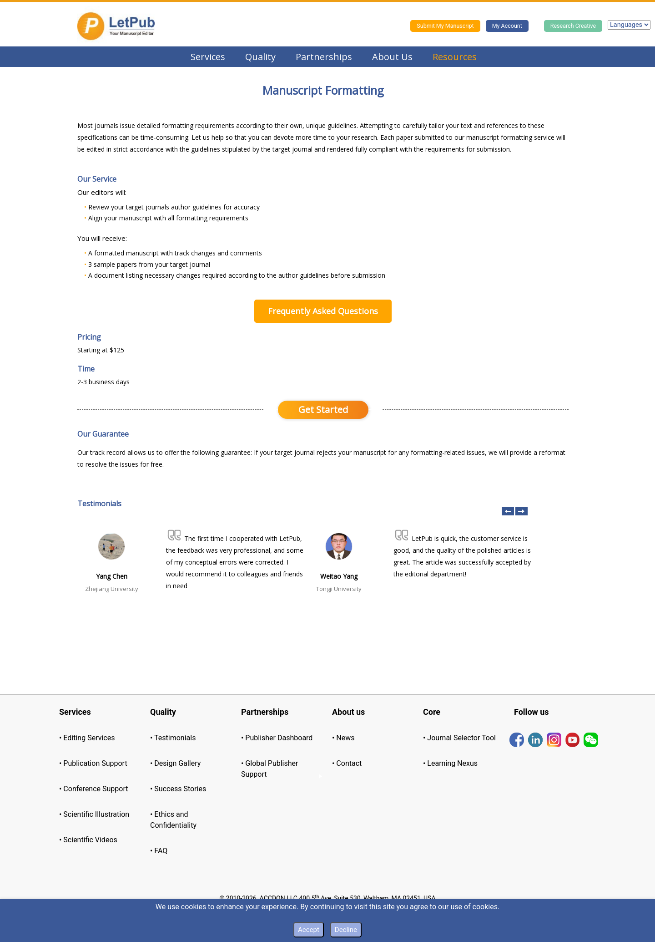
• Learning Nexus (450, 763)
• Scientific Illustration (94, 814)
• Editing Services (87, 737)
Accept (308, 930)
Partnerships (324, 57)
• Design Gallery (175, 763)
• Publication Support (93, 763)
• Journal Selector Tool (459, 737)
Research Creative (573, 25)
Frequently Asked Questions (323, 311)
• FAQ (158, 850)
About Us (392, 57)
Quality (260, 57)
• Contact (347, 763)
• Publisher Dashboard (276, 737)
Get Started (323, 409)
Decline (346, 930)
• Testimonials (173, 737)
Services (208, 57)
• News (343, 737)
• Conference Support (93, 788)
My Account (507, 25)
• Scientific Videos (88, 839)
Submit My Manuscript (445, 25)
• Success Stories (178, 788)
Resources (455, 57)
